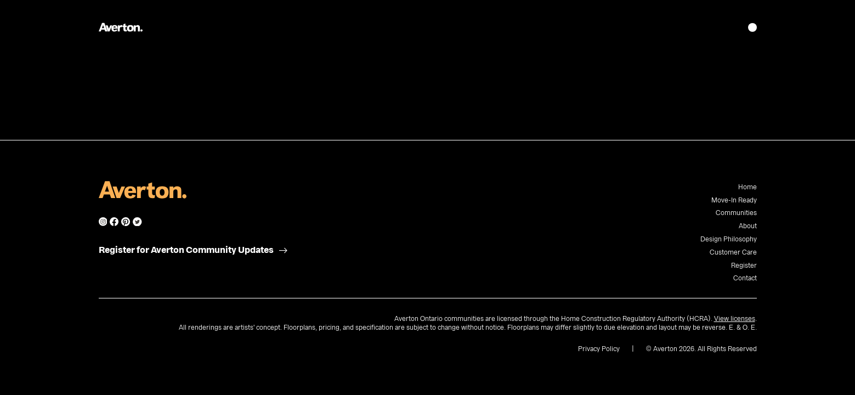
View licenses (734, 318)
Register (744, 265)
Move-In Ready (734, 200)
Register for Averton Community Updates (186, 250)
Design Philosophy (728, 239)
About (748, 226)
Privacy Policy (599, 349)
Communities (736, 213)
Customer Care (733, 252)
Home (747, 187)
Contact (745, 278)
